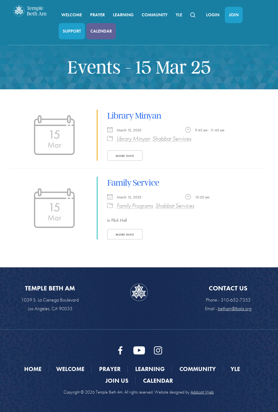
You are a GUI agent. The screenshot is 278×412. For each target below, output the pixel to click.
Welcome (71, 15)
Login (212, 15)
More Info (125, 156)
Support (72, 31)
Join (234, 15)
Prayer (97, 15)
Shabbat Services (171, 138)
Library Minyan (134, 115)
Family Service (133, 183)
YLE (179, 15)
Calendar (101, 31)
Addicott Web (202, 392)
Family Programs (135, 206)
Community (155, 15)
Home (33, 369)
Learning (123, 15)
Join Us (116, 381)
